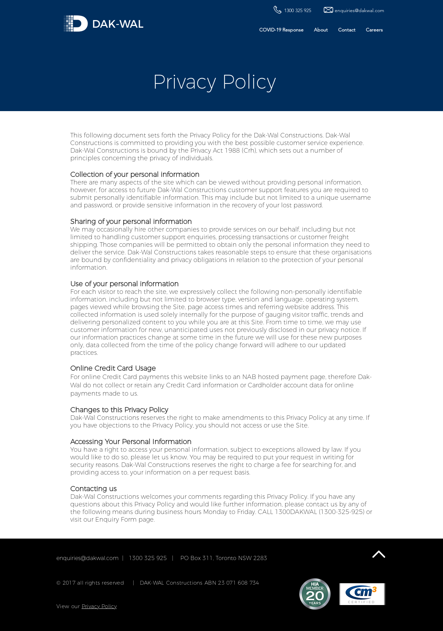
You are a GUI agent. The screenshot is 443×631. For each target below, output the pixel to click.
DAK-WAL (118, 23)
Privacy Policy (99, 606)
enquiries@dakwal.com (87, 558)
